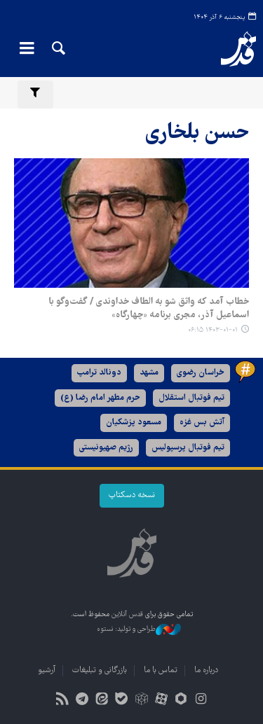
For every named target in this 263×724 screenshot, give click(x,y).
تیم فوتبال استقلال (191, 398)
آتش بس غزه (202, 423)
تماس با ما (160, 670)
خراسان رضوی (200, 373)
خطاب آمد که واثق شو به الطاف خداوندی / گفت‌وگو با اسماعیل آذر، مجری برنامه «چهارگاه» (148, 309)
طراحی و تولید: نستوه (139, 629)
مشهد (149, 373)
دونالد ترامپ (99, 373)
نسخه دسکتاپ (132, 495)
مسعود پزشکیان (133, 423)
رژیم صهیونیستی (106, 448)
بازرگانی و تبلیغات (99, 670)
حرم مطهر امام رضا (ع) (100, 398)
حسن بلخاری (197, 133)
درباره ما (206, 670)
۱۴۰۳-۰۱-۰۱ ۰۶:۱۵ (213, 330)
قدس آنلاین (230, 49)
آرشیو (46, 670)
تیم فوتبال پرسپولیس (187, 448)
